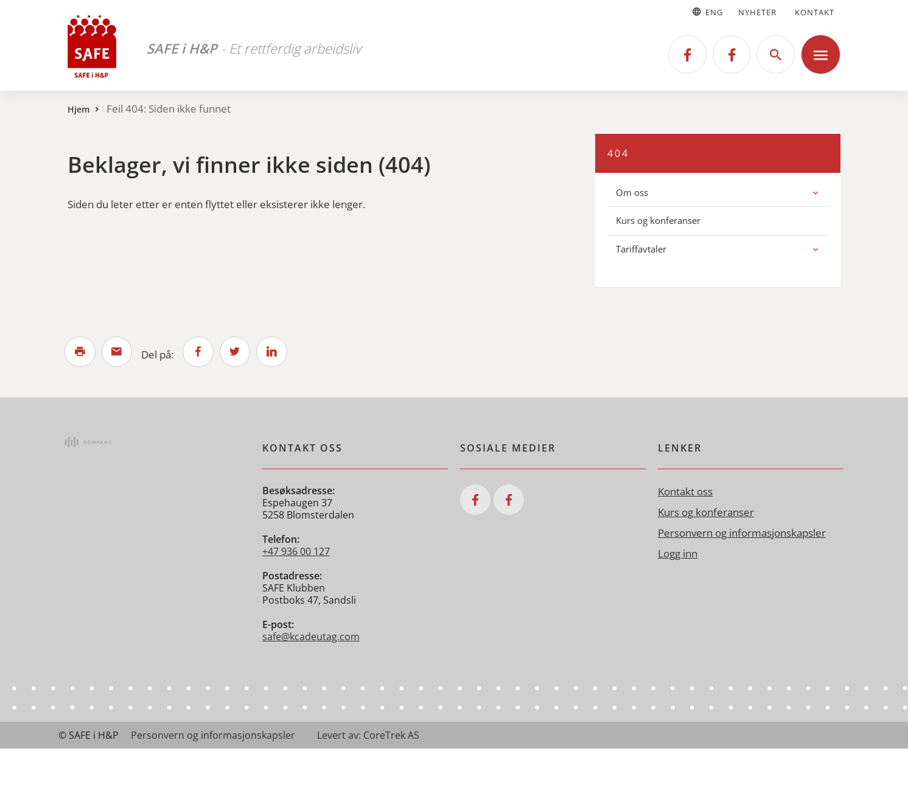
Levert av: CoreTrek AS (368, 736)
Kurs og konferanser (658, 220)
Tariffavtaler (641, 249)
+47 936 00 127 (296, 552)
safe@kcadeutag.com (311, 637)
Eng (707, 12)
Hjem (78, 109)
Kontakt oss (685, 493)
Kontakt (814, 12)
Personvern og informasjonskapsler (742, 534)
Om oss (632, 192)
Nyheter (757, 12)
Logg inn (677, 555)
